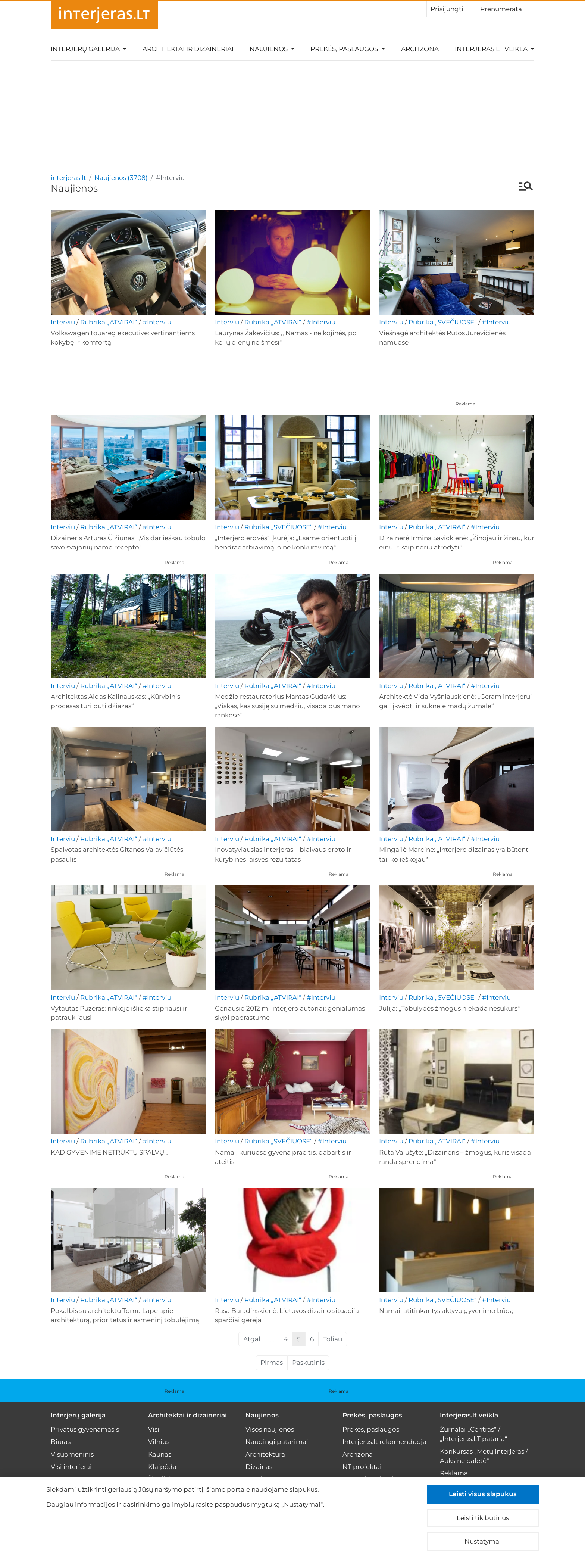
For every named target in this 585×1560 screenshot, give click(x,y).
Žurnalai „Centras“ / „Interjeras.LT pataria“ (473, 1434)
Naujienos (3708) (121, 177)
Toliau (332, 1339)
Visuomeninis (72, 1454)
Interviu (63, 322)
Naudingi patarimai (276, 1441)
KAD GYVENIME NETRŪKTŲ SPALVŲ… (109, 1152)
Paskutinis (308, 1362)
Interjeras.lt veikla (469, 1415)
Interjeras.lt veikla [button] (492, 49)
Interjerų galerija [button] (86, 49)
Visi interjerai (71, 1466)
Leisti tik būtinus (483, 1518)
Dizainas (258, 1466)
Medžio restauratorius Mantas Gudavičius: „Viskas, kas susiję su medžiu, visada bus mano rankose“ (287, 706)
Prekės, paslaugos (372, 1415)
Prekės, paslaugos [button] (344, 49)
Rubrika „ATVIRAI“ (108, 322)
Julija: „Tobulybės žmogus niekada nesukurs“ (449, 1008)
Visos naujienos (269, 1429)
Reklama (465, 404)
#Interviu (157, 322)
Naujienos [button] (269, 49)
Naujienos (262, 1415)
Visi (153, 1429)
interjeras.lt (68, 177)
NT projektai (362, 1466)
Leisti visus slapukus (483, 1494)
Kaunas (159, 1454)
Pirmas (271, 1362)
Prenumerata (505, 8)
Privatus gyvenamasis (85, 1429)
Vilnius (158, 1441)
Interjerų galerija (78, 1415)
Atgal (251, 1339)
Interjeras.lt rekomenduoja (384, 1441)
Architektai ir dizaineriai (188, 49)
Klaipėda (162, 1466)
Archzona (420, 49)
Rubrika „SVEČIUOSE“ (443, 322)
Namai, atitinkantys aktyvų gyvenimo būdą (446, 1310)
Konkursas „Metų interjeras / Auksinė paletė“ (484, 1456)
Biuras (61, 1441)
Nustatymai (482, 1541)
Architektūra (265, 1454)
